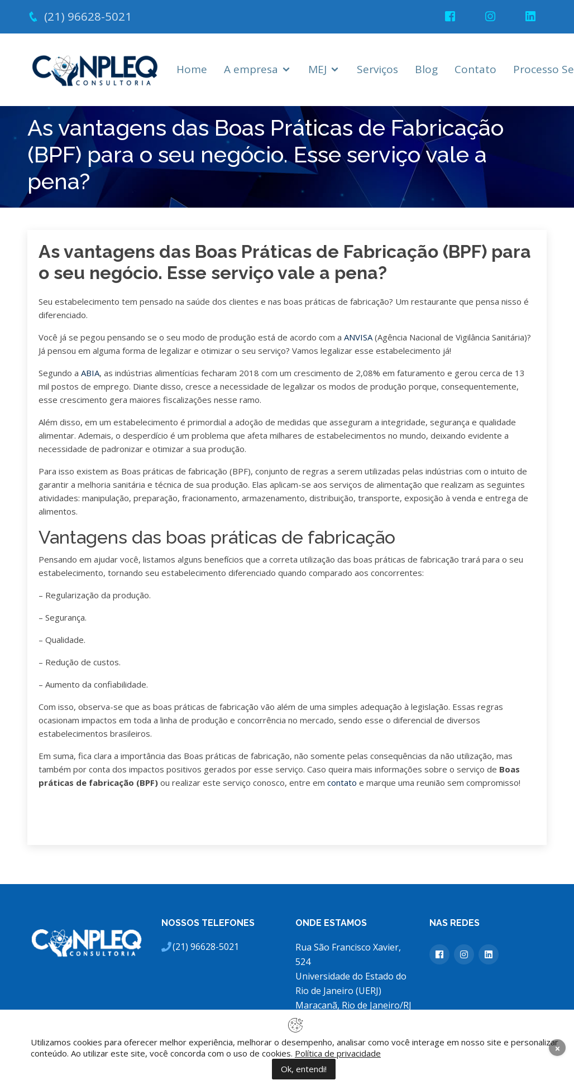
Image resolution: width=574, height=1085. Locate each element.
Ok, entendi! (304, 1068)
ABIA (90, 372)
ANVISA (358, 337)
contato (342, 782)
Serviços (377, 69)
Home (191, 69)
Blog (426, 69)
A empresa (251, 69)
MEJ (317, 69)
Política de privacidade (338, 1053)
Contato (475, 69)
